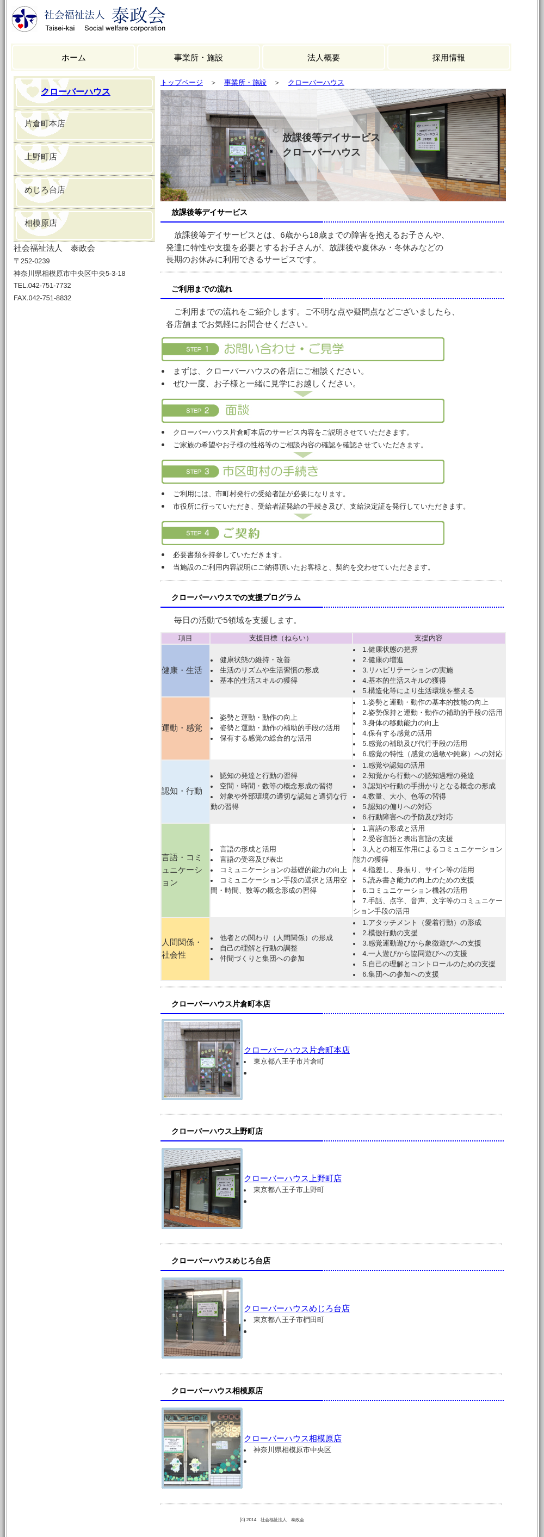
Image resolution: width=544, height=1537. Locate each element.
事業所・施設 (198, 57)
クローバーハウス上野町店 (293, 1178)
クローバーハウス (75, 91)
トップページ (181, 83)
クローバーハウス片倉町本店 (297, 1049)
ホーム (73, 57)
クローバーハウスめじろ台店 (297, 1308)
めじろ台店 (44, 189)
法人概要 (323, 57)
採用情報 (448, 57)
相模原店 (40, 222)
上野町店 (40, 156)
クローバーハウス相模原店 (293, 1438)
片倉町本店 (44, 123)
